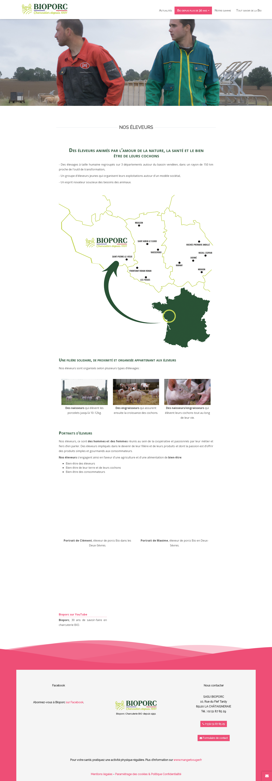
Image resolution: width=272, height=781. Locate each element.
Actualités (165, 10)
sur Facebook (74, 702)
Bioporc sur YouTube (73, 614)
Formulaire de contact (214, 738)
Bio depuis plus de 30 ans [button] (193, 10)
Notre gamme (223, 10)
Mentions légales (101, 774)
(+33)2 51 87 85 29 (213, 724)
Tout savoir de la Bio (248, 10)
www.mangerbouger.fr (187, 760)
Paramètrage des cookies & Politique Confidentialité (148, 774)
